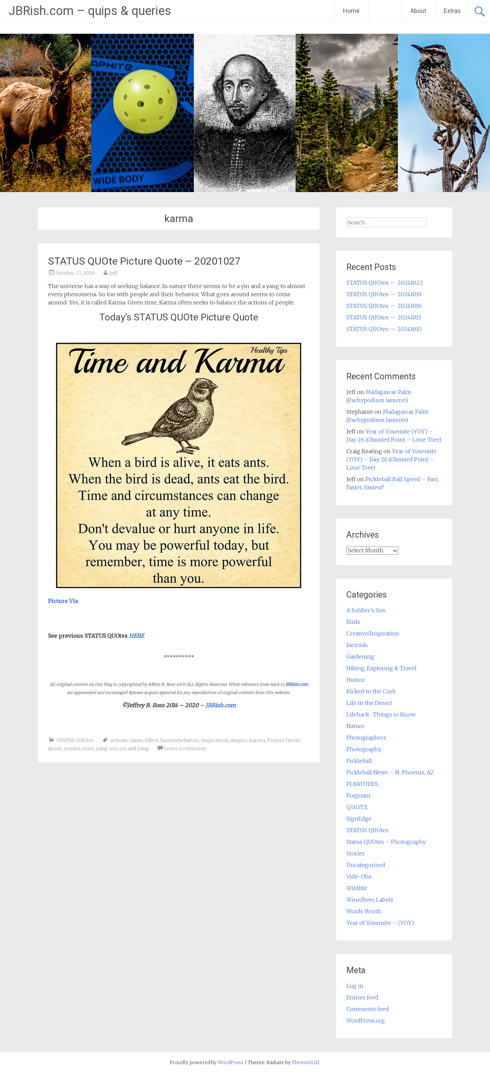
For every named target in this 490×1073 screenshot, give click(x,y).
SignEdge (359, 818)
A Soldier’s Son (366, 610)
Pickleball (359, 760)
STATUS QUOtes (75, 740)
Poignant (358, 795)
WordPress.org (365, 1020)
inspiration (214, 740)
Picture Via (63, 601)
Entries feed (362, 997)
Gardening (360, 656)
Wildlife (356, 888)
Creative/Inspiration (372, 633)
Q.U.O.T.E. (357, 807)
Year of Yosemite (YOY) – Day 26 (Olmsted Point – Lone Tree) (391, 459)
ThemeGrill (305, 1062)
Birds (353, 621)
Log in (354, 985)
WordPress (230, 1062)
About (418, 10)
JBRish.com (296, 684)
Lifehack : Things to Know (380, 714)
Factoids (357, 645)
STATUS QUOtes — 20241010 (384, 329)
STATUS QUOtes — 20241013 (383, 317)
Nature (355, 726)
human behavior (179, 740)
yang (102, 748)
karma (257, 740)
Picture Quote (283, 740)
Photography (363, 749)
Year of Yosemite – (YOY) (380, 922)
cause (136, 740)
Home (351, 10)
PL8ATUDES (362, 783)
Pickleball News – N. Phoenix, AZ (390, 772)
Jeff (113, 273)
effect (151, 740)
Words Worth (363, 911)
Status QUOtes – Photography (386, 841)
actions (119, 740)
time (88, 748)
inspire (238, 740)
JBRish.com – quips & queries (90, 11)
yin (113, 748)
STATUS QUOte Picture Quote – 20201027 (144, 261)
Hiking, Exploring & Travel (381, 668)
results (72, 748)
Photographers (366, 737)
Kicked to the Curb (371, 691)
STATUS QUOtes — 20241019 (384, 294)
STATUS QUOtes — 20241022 (384, 282)
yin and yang (134, 748)
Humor (355, 679)
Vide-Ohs (359, 876)
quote (55, 748)
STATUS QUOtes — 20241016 (384, 305)
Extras (452, 10)
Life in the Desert (369, 702)
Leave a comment (185, 748)
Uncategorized (365, 865)
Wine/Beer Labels (369, 899)
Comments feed (367, 1009)
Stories (355, 853)
